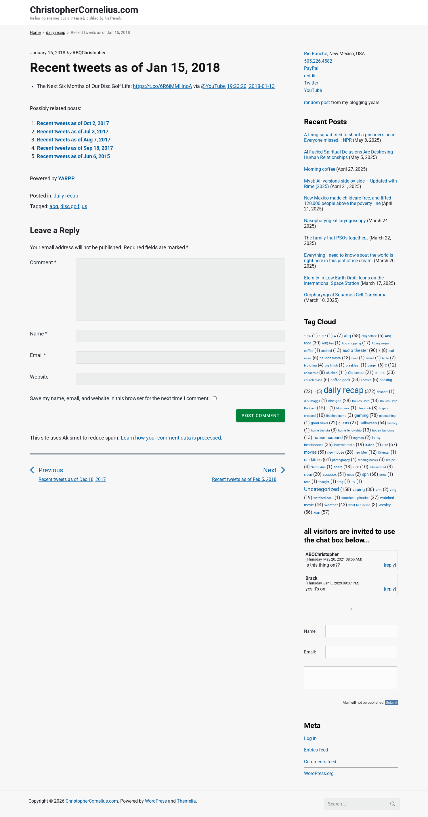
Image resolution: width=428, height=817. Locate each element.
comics (366, 380)
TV (353, 482)
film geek (342, 408)
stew (382, 475)
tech (307, 482)
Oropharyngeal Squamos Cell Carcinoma (345, 295)
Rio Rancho (315, 53)
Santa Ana (318, 467)
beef (354, 358)
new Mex (361, 452)
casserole (311, 373)
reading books (368, 460)
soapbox (330, 474)
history (392, 423)
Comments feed (320, 761)
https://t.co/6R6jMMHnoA (162, 86)
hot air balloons (383, 430)
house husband (328, 437)
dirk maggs (312, 401)
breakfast (353, 365)
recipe (390, 460)
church (380, 373)
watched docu (323, 498)
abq (53, 206)
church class (313, 380)
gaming (361, 415)
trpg (340, 482)
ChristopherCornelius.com (92, 801)
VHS (378, 490)
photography (341, 460)
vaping (358, 489)
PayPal (311, 68)
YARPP (66, 178)
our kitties (313, 459)
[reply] (390, 565)
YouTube (313, 90)
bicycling (310, 365)
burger (372, 365)
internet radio (344, 445)
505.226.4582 (318, 61)
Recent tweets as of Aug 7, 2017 (73, 140)
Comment (43, 262)
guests (344, 423)
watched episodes (355, 498)
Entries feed (316, 750)
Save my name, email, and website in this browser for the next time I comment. (120, 398)
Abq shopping (351, 343)
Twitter (311, 83)
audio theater (355, 350)
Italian (369, 445)
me (385, 444)
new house (335, 452)
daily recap (66, 196)
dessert (382, 392)
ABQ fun (328, 343)
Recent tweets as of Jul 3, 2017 (72, 132)
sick (356, 467)
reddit (310, 75)
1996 (307, 336)
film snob (364, 408)
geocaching (387, 416)
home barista (320, 430)
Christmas (356, 373)
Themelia (186, 801)
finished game (336, 416)
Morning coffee (319, 169)
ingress (358, 438)
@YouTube (213, 86)
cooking (386, 380)
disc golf (69, 206)
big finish (331, 365)
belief (370, 358)
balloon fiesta (330, 358)
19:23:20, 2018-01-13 (251, 86)
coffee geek (340, 380)
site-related (378, 467)
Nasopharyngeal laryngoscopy (335, 220)
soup (350, 475)
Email (38, 355)
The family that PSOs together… (336, 238)
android (326, 351)
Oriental (383, 452)
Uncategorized (321, 489)
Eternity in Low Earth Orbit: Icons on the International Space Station (344, 280)
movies (310, 452)
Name (38, 334)
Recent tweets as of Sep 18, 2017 (75, 148)
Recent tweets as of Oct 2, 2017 (73, 123)
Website (39, 377)
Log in (310, 738)
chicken (331, 373)
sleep (308, 475)
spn (365, 474)
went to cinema (359, 505)
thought (323, 482)
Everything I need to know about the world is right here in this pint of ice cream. (348, 257)
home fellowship (350, 430)
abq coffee (369, 336)
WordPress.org (319, 773)
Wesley (385, 505)
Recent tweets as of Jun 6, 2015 (73, 156)
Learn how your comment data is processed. (171, 438)
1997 (322, 336)
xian (317, 512)
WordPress (156, 801)
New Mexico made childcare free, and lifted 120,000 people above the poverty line (347, 200)
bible (385, 358)
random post (317, 102)
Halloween (368, 423)
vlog (393, 490)
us (84, 206)
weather (331, 505)
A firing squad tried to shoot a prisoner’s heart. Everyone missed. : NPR (350, 137)
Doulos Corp (360, 401)
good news (319, 423)
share (338, 467)
